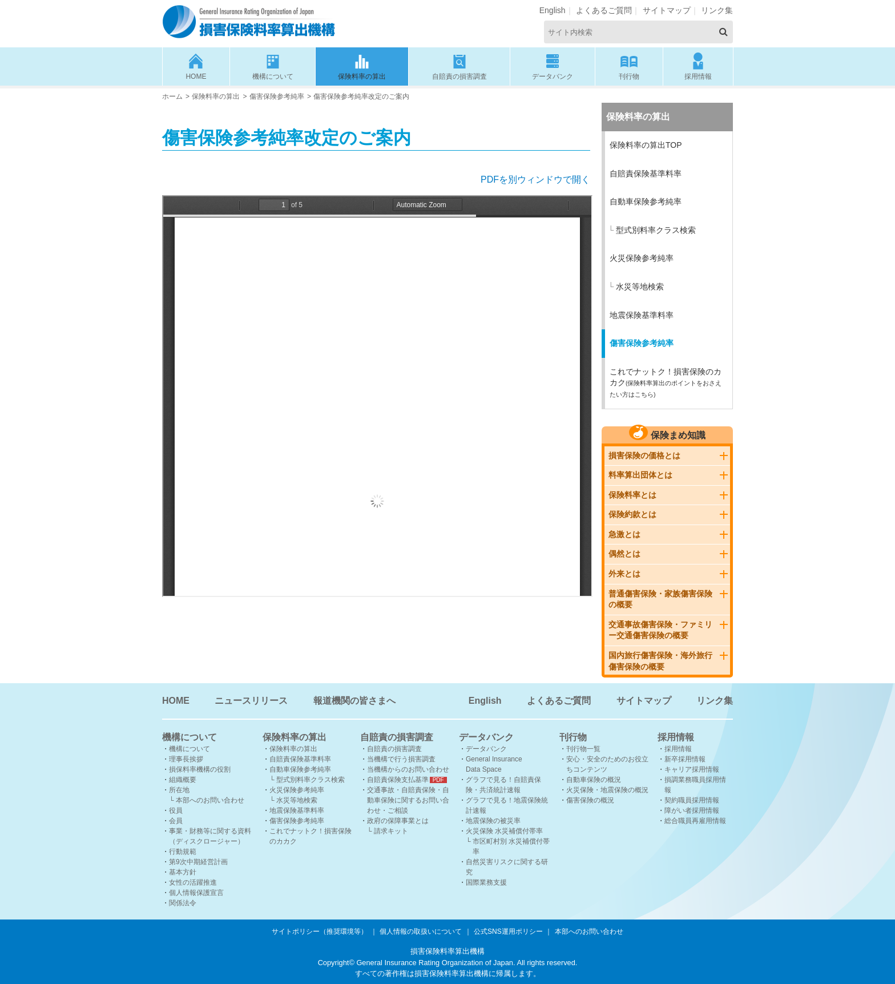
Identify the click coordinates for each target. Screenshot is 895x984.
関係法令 (182, 903)
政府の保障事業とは (398, 821)
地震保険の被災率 (493, 821)
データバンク (552, 65)
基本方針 (182, 872)
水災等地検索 (640, 286)
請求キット (391, 831)
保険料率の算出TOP (646, 145)
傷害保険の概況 (590, 800)
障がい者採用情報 (691, 810)
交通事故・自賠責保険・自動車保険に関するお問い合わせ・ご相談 (408, 800)
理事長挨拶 (186, 759)
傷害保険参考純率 (276, 96)
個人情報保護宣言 (196, 893)
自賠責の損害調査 (459, 65)
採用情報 (698, 65)
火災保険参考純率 (642, 258)
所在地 (179, 790)
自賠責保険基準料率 (646, 173)
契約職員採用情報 (691, 800)
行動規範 (182, 852)
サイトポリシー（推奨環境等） (320, 931)
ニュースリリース (251, 700)
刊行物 (629, 65)
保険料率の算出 (362, 65)
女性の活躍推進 (193, 882)
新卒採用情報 (684, 759)
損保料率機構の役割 (200, 769)
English (552, 10)
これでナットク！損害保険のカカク (666, 382)
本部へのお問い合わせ (210, 800)
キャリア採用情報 (691, 769)
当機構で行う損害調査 (401, 759)
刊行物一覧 (583, 749)
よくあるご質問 (604, 10)
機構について (272, 65)
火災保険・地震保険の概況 (607, 790)
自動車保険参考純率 (646, 201)
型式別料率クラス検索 (656, 230)
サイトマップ (667, 10)
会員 (176, 821)
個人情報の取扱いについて (421, 931)
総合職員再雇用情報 (695, 821)
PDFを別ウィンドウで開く (535, 179)
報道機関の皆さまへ (354, 700)
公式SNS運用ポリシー (508, 931)
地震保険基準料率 (642, 315)
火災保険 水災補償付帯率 (504, 831)
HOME (196, 65)
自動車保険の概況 (593, 780)
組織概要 (182, 780)
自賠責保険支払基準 (398, 780)
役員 (176, 810)
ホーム (172, 96)
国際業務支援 (486, 882)
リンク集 (717, 10)
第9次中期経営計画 (198, 862)
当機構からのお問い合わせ (408, 769)
